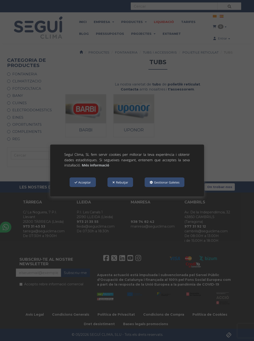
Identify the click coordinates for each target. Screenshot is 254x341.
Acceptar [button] (83, 182)
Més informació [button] (95, 165)
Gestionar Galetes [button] (164, 182)
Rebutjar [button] (120, 182)
